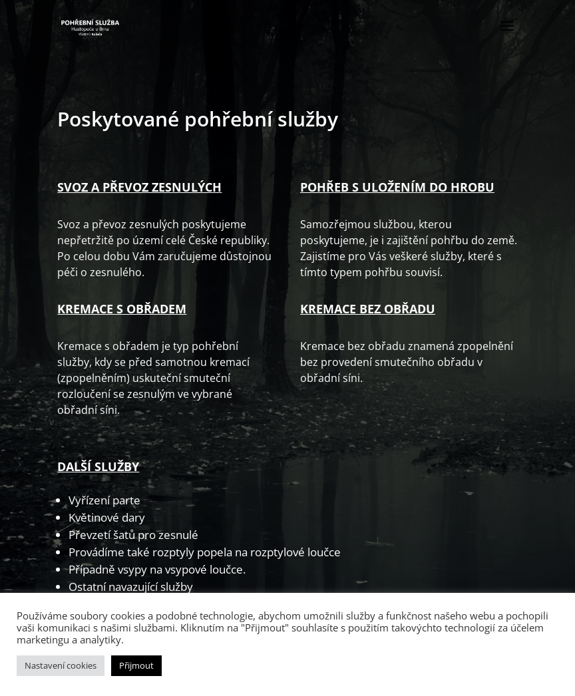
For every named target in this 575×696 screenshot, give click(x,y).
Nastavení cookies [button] (60, 665)
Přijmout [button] (136, 665)
